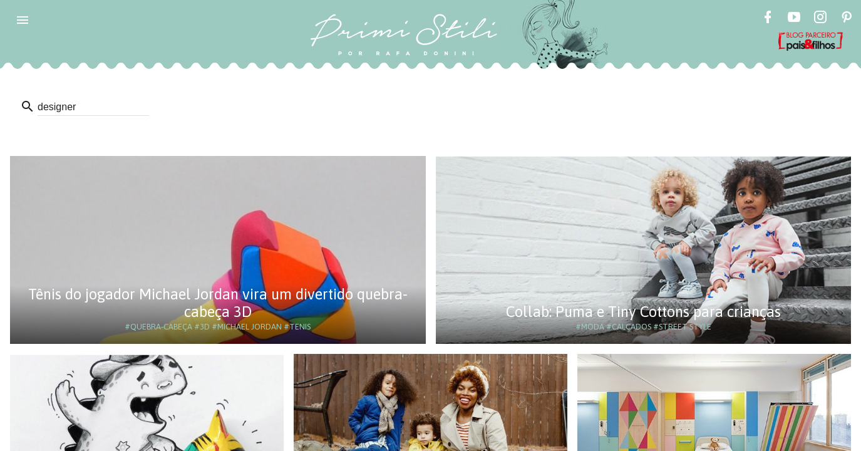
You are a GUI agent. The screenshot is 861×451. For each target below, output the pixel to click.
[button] (23, 20)
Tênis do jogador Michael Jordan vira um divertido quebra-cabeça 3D (218, 303)
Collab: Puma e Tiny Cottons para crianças (643, 311)
